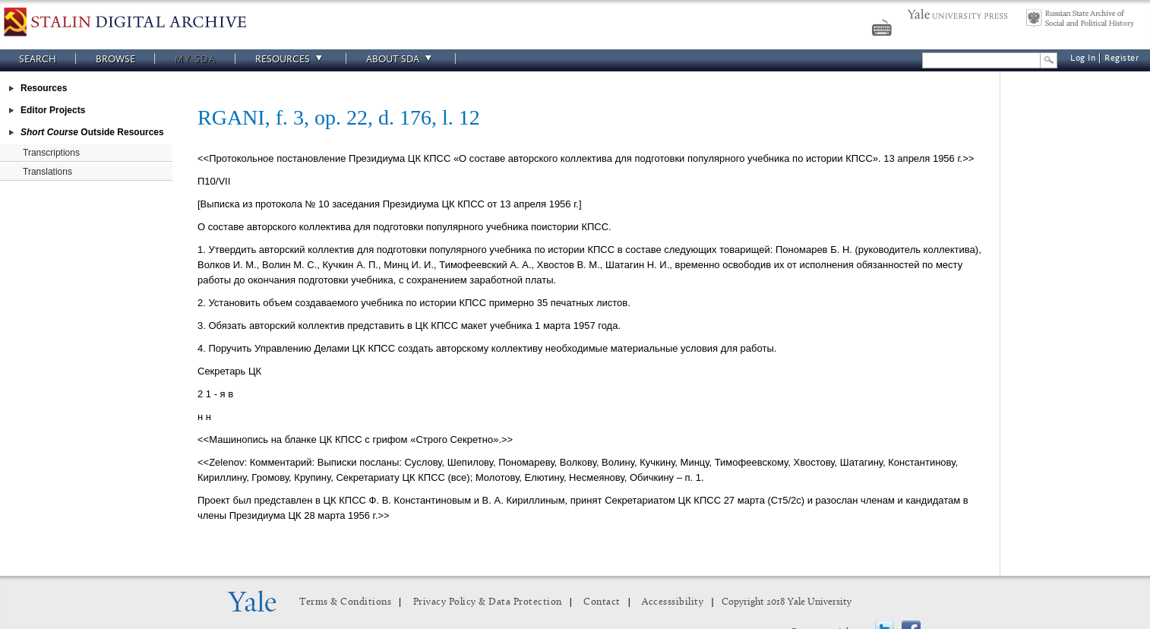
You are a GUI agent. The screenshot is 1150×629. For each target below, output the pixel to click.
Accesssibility (672, 602)
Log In (1082, 58)
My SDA (195, 59)
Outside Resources (92, 132)
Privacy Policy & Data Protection (487, 602)
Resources (291, 59)
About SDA (401, 59)
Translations (47, 171)
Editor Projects (53, 110)
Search (37, 59)
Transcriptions (51, 152)
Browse (115, 59)
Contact (602, 602)
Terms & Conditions (345, 602)
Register (1121, 58)
